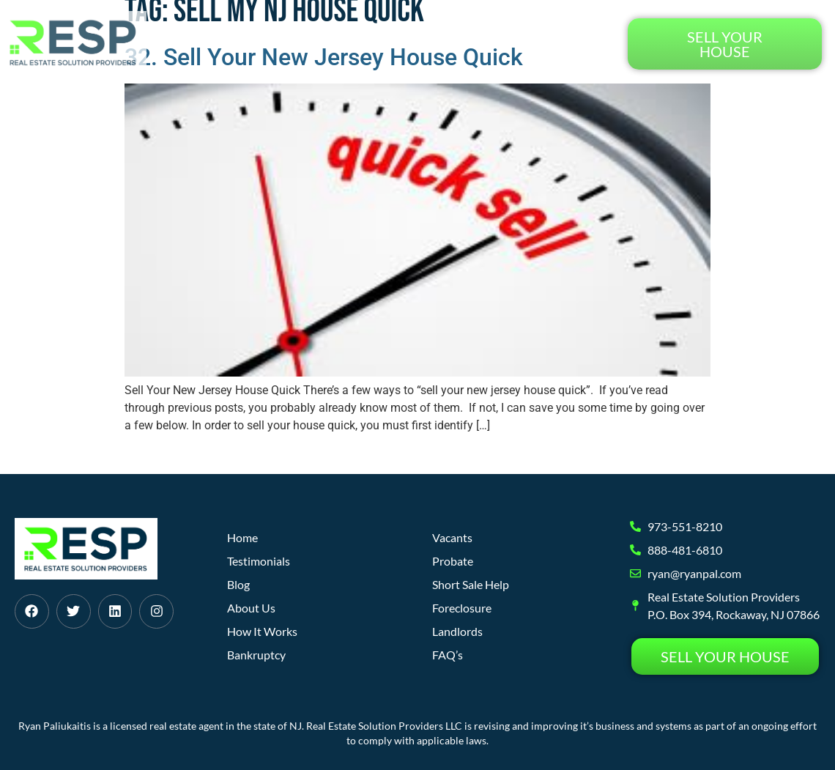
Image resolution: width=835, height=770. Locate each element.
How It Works (328, 44)
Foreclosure (461, 608)
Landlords (457, 631)
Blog (483, 44)
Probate (452, 561)
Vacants (452, 537)
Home (248, 44)
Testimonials (561, 44)
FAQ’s (447, 655)
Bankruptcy (256, 655)
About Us (419, 44)
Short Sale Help (470, 584)
